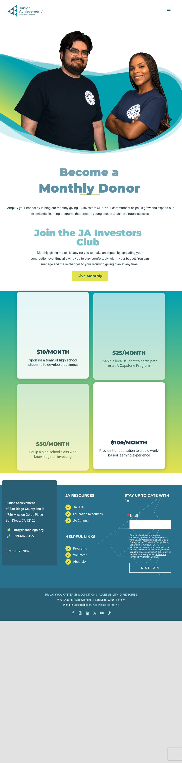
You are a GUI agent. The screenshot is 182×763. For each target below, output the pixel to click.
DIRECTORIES (128, 594)
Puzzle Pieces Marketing (104, 604)
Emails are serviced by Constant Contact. (147, 555)
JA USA (78, 507)
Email (133, 515)
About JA (79, 562)
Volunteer (79, 555)
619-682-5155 (23, 536)
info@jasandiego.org (28, 530)
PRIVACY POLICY (56, 594)
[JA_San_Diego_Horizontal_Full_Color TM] (25, 6)
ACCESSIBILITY (108, 594)
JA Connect (81, 521)
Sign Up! (150, 568)
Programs (80, 548)
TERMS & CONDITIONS (82, 594)
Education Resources (88, 514)
